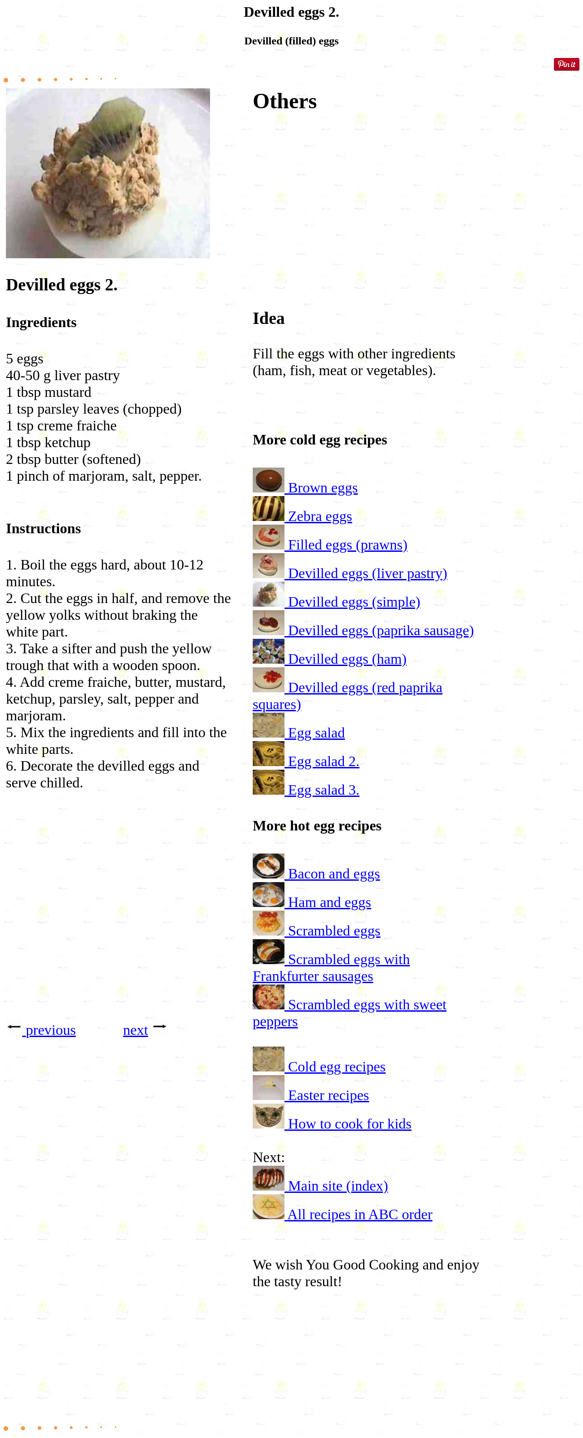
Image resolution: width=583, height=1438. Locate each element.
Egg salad (316, 732)
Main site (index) (338, 1185)
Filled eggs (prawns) (347, 544)
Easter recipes (328, 1095)
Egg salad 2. (323, 761)
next (135, 1030)
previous (51, 1030)
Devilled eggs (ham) (347, 659)
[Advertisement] (119, 921)
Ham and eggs (329, 902)
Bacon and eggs (334, 873)
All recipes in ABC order (359, 1214)
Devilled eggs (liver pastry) (367, 573)
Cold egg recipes (337, 1066)
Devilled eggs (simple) (354, 602)
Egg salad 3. (323, 790)
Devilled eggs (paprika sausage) (381, 630)
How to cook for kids (350, 1123)
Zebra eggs (320, 516)
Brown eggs (323, 487)
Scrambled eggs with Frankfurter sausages (331, 967)
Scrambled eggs (334, 930)
